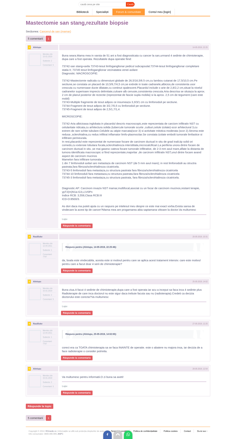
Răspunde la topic (39, 406)
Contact (187, 431)
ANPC (60, 434)
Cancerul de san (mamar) (55, 31)
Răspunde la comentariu (77, 225)
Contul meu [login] (160, 11)
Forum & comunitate (128, 11)
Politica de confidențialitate (145, 431)
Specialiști (102, 11)
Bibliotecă (82, 11)
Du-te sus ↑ (202, 431)
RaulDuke (37, 237)
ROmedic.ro (51, 431)
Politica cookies (171, 431)
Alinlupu (37, 47)
